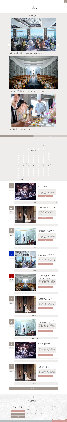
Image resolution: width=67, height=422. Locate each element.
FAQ (41, 409)
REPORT (61, 1)
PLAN (58, 1)
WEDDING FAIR (29, 1)
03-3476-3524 (18, 407)
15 (48, 157)
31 (23, 177)
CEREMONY (38, 1)
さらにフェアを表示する (33, 388)
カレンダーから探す (16, 136)
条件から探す (50, 136)
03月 (44, 164)
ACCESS (42, 410)
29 (48, 175)
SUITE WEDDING (45, 1)
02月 (23, 179)
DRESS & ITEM (54, 1)
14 (43, 157)
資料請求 (18, 416)
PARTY (41, 1)
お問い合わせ (18, 413)
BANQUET (28, 409)
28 (43, 175)
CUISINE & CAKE (29, 410)
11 (28, 157)
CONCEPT (34, 1)
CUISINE (50, 1)
